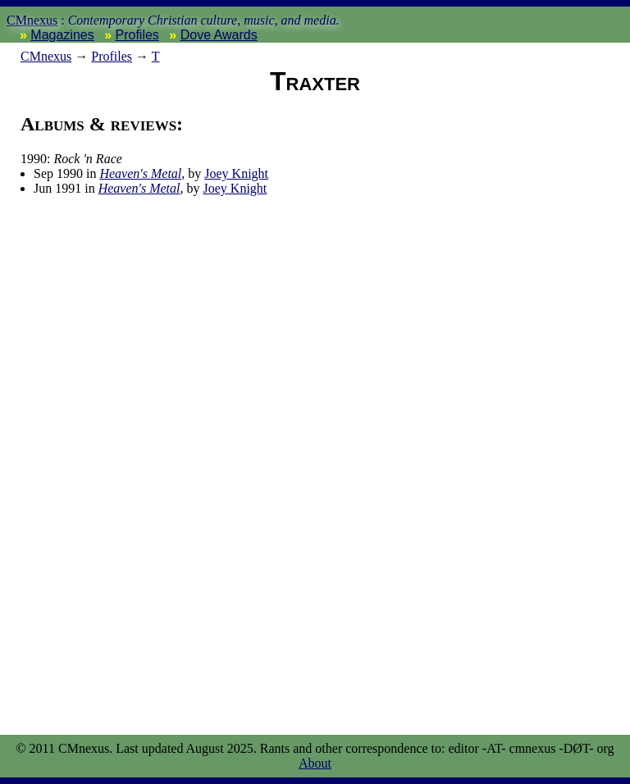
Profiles (137, 35)
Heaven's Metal (140, 173)
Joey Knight (236, 173)
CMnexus (32, 20)
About (315, 763)
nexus (46, 56)
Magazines (62, 35)
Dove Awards (219, 35)
